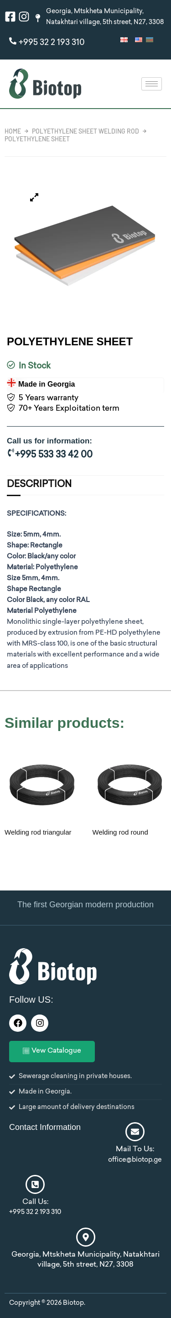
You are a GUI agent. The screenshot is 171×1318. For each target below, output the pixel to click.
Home (13, 131)
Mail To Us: (135, 1150)
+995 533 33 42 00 (54, 455)
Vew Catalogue (52, 1051)
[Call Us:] (35, 1184)
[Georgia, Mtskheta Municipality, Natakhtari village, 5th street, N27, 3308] (85, 1237)
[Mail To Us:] (135, 1131)
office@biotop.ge (135, 1160)
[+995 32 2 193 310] (12, 41)
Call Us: (35, 1202)
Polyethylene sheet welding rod (85, 131)
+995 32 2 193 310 (52, 43)
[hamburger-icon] (151, 83)
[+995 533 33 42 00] (11, 452)
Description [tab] (39, 485)
